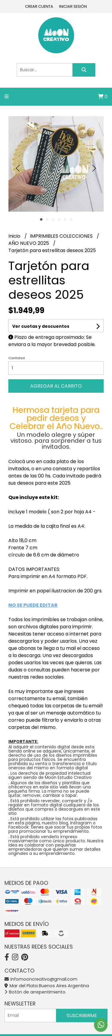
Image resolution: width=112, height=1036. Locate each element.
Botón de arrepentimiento (34, 992)
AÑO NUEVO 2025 (29, 243)
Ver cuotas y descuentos (40, 326)
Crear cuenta (39, 6)
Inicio (15, 236)
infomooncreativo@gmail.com (40, 979)
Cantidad (16, 358)
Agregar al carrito (56, 386)
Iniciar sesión (73, 6)
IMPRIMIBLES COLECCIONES (62, 236)
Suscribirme (82, 1015)
